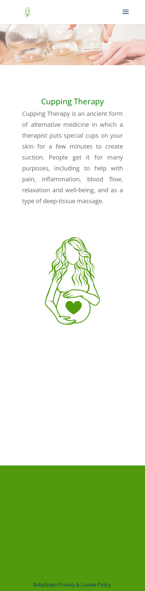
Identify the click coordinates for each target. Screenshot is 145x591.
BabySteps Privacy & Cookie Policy (72, 584)
